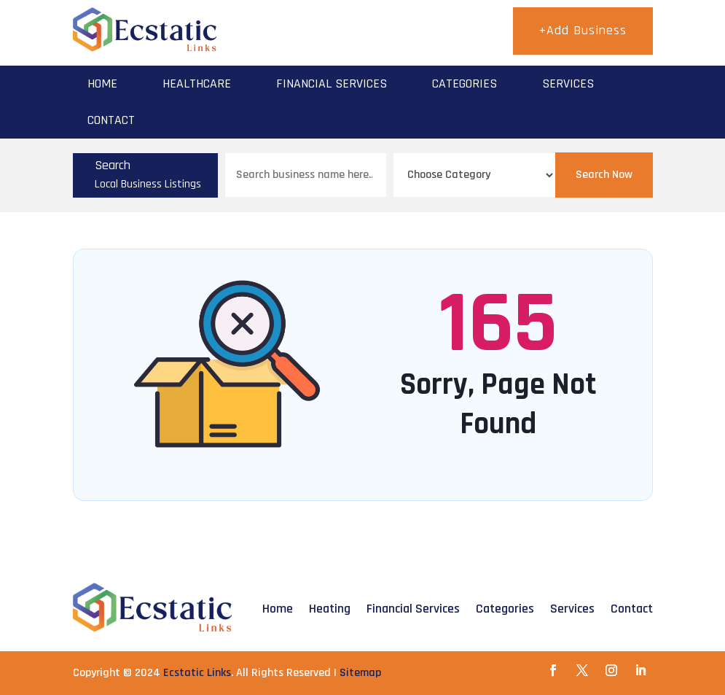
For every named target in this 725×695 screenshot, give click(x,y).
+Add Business (583, 30)
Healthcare (196, 83)
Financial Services (331, 83)
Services (568, 83)
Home (102, 83)
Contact (111, 120)
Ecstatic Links (197, 672)
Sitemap (360, 672)
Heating (329, 608)
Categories (464, 83)
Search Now (604, 174)
